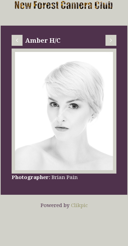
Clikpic (79, 205)
